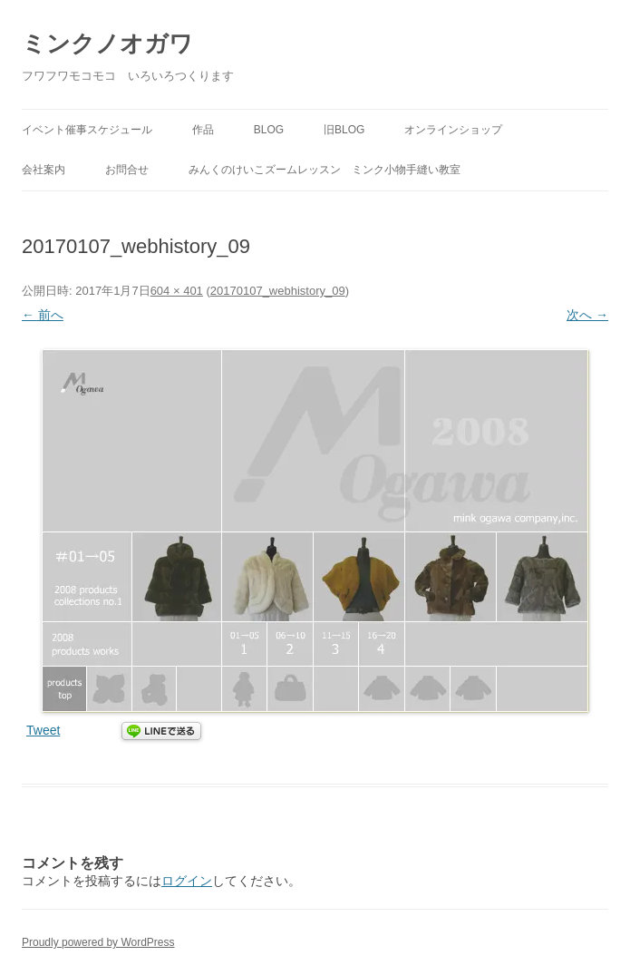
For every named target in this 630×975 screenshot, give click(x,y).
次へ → (587, 314)
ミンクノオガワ (107, 43)
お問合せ (127, 169)
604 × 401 (176, 290)
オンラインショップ (453, 129)
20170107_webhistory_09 (277, 290)
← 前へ (42, 314)
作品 (203, 129)
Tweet (43, 730)
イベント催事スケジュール (87, 129)
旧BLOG (344, 129)
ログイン (186, 880)
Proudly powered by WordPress (98, 942)
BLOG (269, 129)
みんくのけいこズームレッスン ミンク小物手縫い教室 (324, 169)
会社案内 (43, 169)
